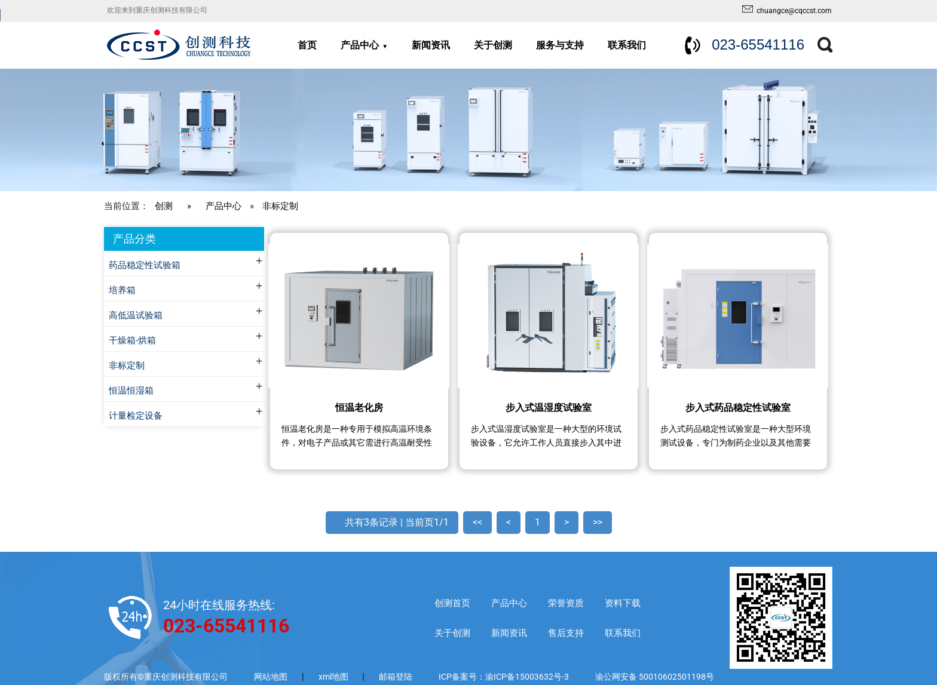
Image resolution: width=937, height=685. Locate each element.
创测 (164, 206)
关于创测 (493, 45)
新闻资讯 (431, 45)
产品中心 (360, 45)
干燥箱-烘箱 (132, 341)
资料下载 (623, 603)
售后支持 (566, 633)
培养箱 (122, 290)
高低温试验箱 (136, 316)
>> (597, 522)
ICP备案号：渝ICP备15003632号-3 (504, 676)
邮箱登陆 (395, 676)
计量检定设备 (136, 416)
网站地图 (270, 676)
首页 (307, 45)
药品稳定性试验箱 (144, 265)
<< (477, 522)
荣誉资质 (566, 603)
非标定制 (280, 206)
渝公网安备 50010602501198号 (654, 676)
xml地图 (334, 676)
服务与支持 (560, 45)
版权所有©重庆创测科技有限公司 (166, 676)
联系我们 (627, 45)
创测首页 (452, 603)
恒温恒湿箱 (131, 391)
